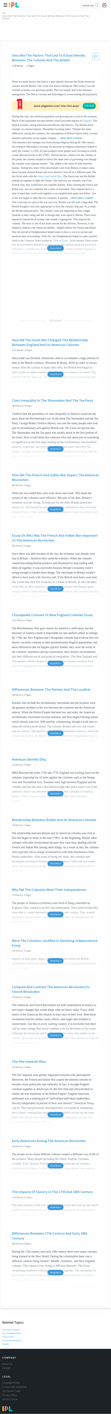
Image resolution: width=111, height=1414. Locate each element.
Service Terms (9, 1386)
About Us (7, 1350)
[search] (97, 5)
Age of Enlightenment (11, 1315)
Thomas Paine (8, 1319)
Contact (6, 1355)
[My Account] (105, 5)
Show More (55, 230)
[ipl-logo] (14, 6)
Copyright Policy (11, 1369)
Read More (55, 356)
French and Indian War (49, 158)
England (87, 102)
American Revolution (11, 1312)
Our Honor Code (11, 1378)
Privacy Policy (9, 1382)
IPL (4, 13)
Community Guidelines (14, 1373)
